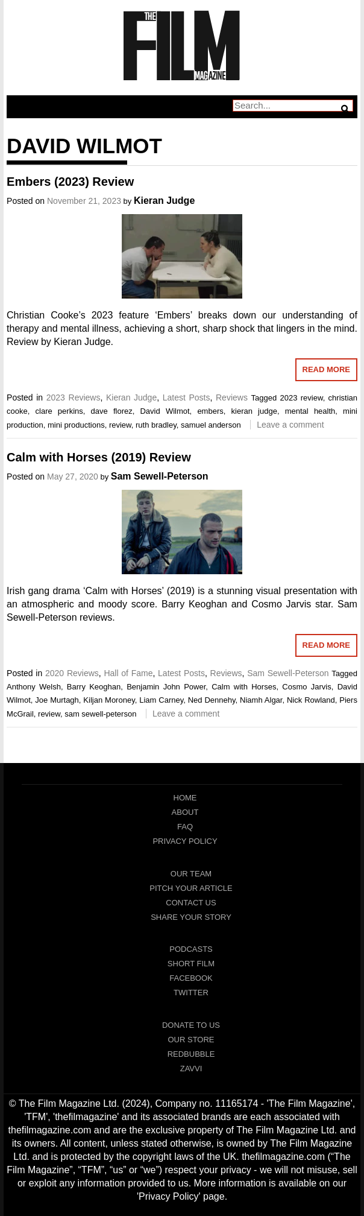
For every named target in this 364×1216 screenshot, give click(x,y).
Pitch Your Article (191, 888)
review (120, 424)
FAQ (185, 826)
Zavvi (191, 1068)
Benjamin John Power (166, 686)
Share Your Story (191, 917)
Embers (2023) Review (70, 181)
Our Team (191, 873)
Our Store (191, 1039)
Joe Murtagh (57, 700)
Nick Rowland (311, 700)
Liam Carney (161, 700)
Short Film (191, 963)
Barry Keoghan (94, 686)
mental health (310, 411)
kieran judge (254, 411)
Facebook (191, 978)
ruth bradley (156, 424)
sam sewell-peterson (100, 713)
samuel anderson (211, 424)
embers (210, 411)
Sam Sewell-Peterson (160, 476)
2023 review (301, 397)
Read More (326, 369)
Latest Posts (186, 397)
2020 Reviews (72, 673)
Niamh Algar (261, 700)
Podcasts (191, 949)
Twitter (191, 992)
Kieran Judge (164, 200)
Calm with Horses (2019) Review (99, 457)
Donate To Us (191, 1025)
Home (185, 797)
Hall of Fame (128, 673)
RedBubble (191, 1054)
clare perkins (59, 411)
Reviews (232, 397)
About (185, 812)
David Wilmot (164, 411)
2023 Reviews (73, 397)
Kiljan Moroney (108, 700)
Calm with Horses (244, 686)
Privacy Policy (184, 841)
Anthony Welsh (34, 686)
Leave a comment (290, 424)
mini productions (76, 424)
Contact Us (191, 902)
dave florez (112, 411)
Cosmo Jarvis (306, 686)
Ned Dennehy (212, 700)
